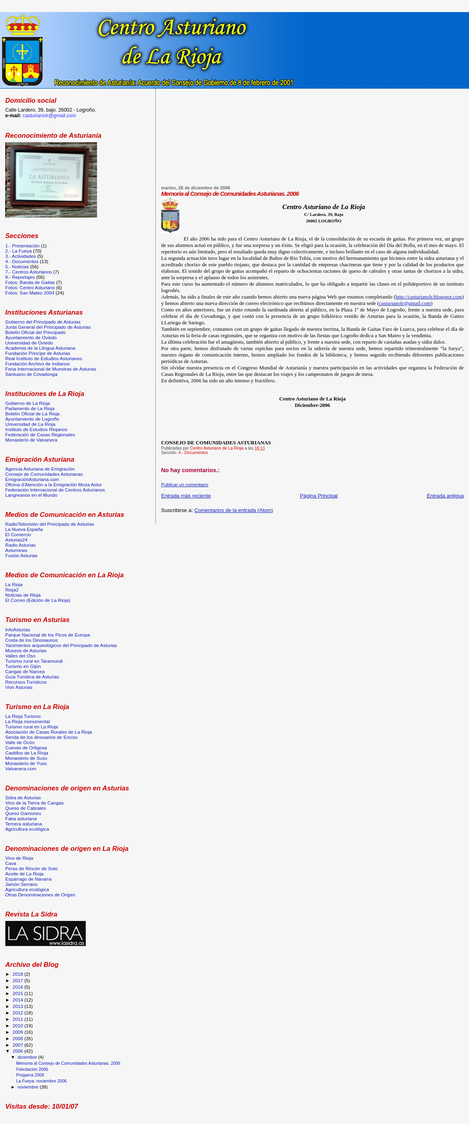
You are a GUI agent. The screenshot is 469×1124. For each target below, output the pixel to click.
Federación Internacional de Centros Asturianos (55, 489)
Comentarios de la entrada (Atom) (233, 510)
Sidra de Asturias (23, 797)
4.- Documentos (193, 452)
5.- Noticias (17, 266)
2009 (18, 1032)
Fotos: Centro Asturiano (30, 287)
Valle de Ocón (20, 742)
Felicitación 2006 (32, 1069)
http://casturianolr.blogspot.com (428, 297)
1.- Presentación (22, 245)
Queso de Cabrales (25, 808)
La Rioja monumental (27, 721)
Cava (10, 863)
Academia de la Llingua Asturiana (40, 347)
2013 (18, 1006)
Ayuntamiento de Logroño (32, 418)
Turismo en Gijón (23, 666)
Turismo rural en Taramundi (34, 661)
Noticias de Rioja (23, 594)
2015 (18, 993)
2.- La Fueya (18, 250)
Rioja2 (12, 589)
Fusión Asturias (21, 555)
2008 (18, 1038)
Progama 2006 (30, 1074)
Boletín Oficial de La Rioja (32, 413)
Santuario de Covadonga (31, 374)
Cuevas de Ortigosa (26, 747)
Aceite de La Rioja (24, 873)
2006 (18, 1050)
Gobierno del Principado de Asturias (43, 321)
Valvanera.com (20, 768)
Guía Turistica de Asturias (32, 676)
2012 (18, 1012)
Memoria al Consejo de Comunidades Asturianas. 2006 (68, 1063)
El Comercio (18, 534)
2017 (18, 980)
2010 (18, 1025)
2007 (18, 1044)
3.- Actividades (20, 256)
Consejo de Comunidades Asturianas (44, 474)
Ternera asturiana (23, 823)
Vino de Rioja (19, 858)
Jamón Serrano (21, 884)
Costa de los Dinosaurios (31, 640)
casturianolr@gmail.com (405, 303)
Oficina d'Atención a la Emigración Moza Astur (53, 484)
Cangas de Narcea (25, 671)
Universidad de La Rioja (30, 424)
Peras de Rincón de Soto (31, 868)
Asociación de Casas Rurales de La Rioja (48, 731)
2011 (18, 1019)
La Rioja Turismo (23, 716)
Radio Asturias (20, 544)
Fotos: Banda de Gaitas (30, 282)
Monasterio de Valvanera (31, 439)
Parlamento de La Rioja (29, 408)
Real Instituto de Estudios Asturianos (43, 358)
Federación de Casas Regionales (40, 434)
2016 (18, 986)
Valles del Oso (20, 655)
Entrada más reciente (186, 496)
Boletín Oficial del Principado (35, 332)
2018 (18, 974)
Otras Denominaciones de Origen (40, 894)
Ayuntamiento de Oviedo (31, 337)
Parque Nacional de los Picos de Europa (47, 634)
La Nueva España (24, 529)
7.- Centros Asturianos (28, 271)
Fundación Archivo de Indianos (37, 363)
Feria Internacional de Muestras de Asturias (50, 368)
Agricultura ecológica (27, 829)
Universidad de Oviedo (29, 342)
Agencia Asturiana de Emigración (40, 468)
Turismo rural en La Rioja (31, 726)
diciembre (28, 1057)
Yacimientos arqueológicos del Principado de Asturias (61, 645)
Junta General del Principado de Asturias (48, 327)
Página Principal (319, 496)
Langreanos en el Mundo (31, 495)
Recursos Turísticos (26, 681)
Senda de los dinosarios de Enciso (41, 737)
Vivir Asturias (19, 687)
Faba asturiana (21, 818)
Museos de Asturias (25, 650)
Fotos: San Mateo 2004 (29, 292)
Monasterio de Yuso (26, 763)
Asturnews (16, 550)
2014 (18, 999)
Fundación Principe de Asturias (37, 353)
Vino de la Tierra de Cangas (34, 802)
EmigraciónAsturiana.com (32, 479)
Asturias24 (16, 539)
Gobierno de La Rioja (27, 403)
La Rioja (14, 584)
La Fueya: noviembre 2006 (41, 1080)
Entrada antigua (445, 496)
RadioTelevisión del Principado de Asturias (49, 524)
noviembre (29, 1087)
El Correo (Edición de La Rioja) (37, 600)
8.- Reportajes (20, 277)
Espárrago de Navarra (28, 878)
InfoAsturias (17, 629)
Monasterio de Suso (26, 758)
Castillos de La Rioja (26, 752)
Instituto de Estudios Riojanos (36, 429)
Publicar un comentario (184, 484)
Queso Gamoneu (23, 813)
